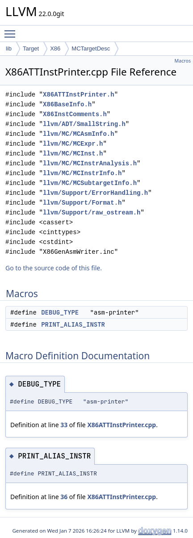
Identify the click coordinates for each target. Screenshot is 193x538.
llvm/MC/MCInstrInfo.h (82, 173)
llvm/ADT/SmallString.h (84, 124)
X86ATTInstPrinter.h (78, 94)
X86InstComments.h (75, 114)
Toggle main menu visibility (12, 29)
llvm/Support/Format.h (82, 202)
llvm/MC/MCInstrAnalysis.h (90, 163)
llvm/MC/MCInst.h (73, 153)
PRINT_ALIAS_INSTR (73, 324)
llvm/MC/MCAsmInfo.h (78, 134)
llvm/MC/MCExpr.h (73, 143)
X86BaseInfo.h (67, 104)
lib (9, 48)
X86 (55, 48)
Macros (183, 61)
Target (31, 48)
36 (63, 496)
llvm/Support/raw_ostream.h (91, 212)
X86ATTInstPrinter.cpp (121, 424)
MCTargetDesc (90, 48)
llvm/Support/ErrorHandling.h (95, 193)
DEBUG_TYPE (60, 312)
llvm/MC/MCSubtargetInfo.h (90, 183)
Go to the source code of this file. (53, 268)
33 (63, 424)
